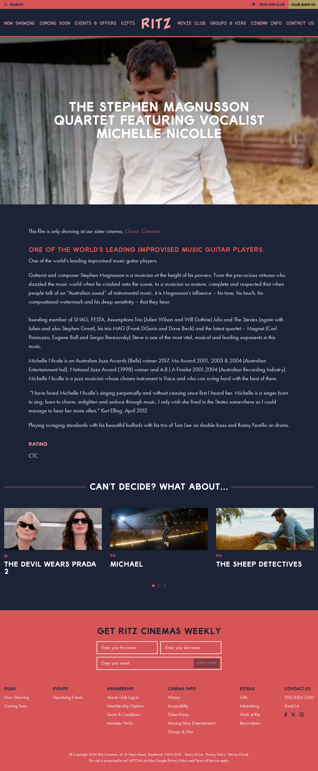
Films (10, 689)
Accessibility (178, 706)
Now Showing (19, 23)
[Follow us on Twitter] (293, 715)
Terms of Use (194, 754)
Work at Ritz (250, 714)
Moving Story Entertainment (191, 723)
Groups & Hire (228, 23)
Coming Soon (54, 23)
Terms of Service (207, 760)
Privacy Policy (216, 754)
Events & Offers (95, 23)
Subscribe (206, 663)
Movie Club (191, 23)
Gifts (128, 23)
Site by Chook (238, 754)
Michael (126, 564)
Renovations (250, 723)
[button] (153, 585)
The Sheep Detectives (259, 564)
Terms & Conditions (123, 714)
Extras (247, 689)
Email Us (292, 706)
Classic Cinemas (142, 231)
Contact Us (300, 23)
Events (60, 689)
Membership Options (125, 706)
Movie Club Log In (123, 697)
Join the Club (272, 4)
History (174, 697)
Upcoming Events (68, 697)
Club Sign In (303, 4)
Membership (120, 689)
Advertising (249, 706)
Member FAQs (120, 723)
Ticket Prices (178, 714)
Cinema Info (266, 23)
